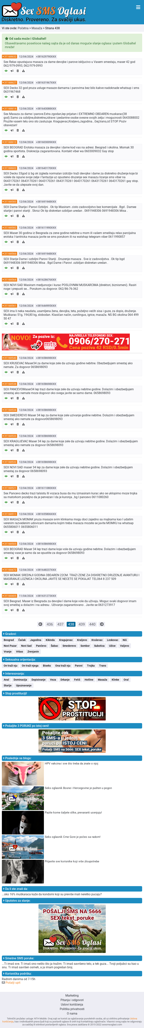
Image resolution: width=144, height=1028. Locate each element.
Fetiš (77, 679)
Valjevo (124, 645)
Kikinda (50, 639)
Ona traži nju (62, 665)
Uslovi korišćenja (72, 1004)
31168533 (10, 435)
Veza (53, 679)
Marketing (72, 995)
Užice (112, 645)
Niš (125, 639)
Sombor (85, 645)
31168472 (10, 569)
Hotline (89, 679)
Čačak (22, 639)
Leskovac (112, 639)
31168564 (10, 279)
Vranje (8, 651)
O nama (72, 1013)
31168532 (10, 461)
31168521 (10, 487)
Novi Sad (26, 645)
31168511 (10, 514)
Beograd (9, 639)
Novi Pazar (10, 645)
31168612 (10, 142)
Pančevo (41, 645)
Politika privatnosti (72, 1009)
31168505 (10, 543)
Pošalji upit (13, 982)
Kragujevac (66, 639)
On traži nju (10, 665)
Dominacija (20, 679)
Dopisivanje (39, 679)
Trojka (91, 665)
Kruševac (97, 639)
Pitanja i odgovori (72, 1000)
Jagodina (35, 639)
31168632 (10, 56)
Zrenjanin (33, 651)
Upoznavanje (24, 685)
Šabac (54, 645)
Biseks (47, 665)
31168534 (10, 409)
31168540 (10, 357)
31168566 (10, 253)
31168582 (10, 227)
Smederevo (69, 645)
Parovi (79, 665)
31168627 (10, 82)
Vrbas (19, 651)
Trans (102, 665)
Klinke (115, 679)
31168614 (10, 108)
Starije (8, 685)
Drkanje (65, 679)
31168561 (10, 305)
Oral (126, 679)
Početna (23, 28)
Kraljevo (82, 639)
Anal (6, 679)
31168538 (10, 383)
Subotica (99, 645)
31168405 (10, 595)
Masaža (37, 28)
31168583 (10, 201)
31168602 (10, 168)
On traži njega (30, 665)
